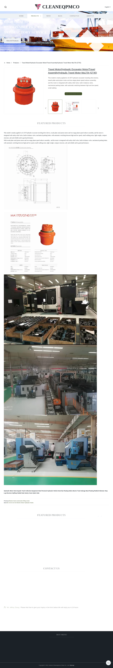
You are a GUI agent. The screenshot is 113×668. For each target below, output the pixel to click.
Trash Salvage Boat (83, 491)
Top (108, 662)
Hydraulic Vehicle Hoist (54, 491)
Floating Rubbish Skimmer (96, 491)
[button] (5, 7)
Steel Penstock (42, 491)
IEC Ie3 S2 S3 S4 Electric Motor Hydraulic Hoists (20, 502)
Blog (60, 19)
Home (21, 19)
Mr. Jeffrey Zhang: (12, 609)
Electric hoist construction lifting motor (19, 501)
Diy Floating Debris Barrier (69, 491)
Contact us (74, 19)
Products (35, 19)
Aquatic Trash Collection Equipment (27, 491)
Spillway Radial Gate (18, 493)
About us (90, 19)
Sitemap (72, 665)
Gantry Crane (28, 493)
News (48, 19)
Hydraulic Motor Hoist (10, 491)
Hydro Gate (36, 493)
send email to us (73, 94)
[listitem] (56, 107)
